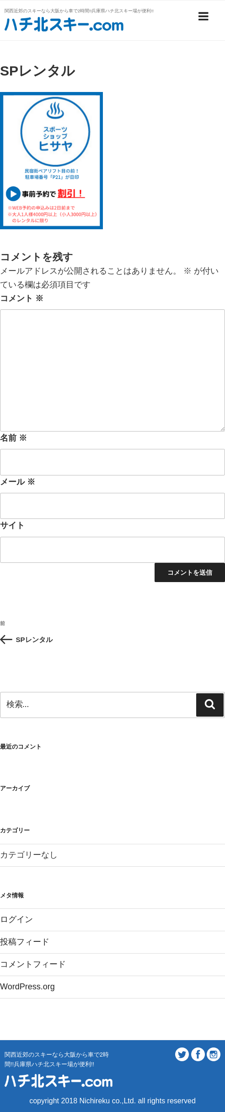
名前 (13, 438)
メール (17, 481)
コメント (21, 298)
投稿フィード (24, 941)
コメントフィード (33, 964)
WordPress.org (27, 986)
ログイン (16, 919)
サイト (12, 525)
